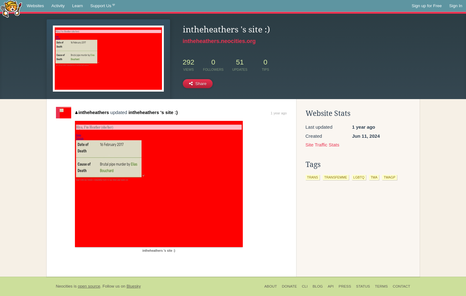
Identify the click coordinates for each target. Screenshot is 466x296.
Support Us (102, 5)
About (270, 286)
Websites (35, 5)
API (331, 286)
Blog (317, 286)
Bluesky (134, 286)
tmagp (389, 177)
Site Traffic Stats (322, 144)
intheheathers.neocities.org (219, 41)
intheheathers (92, 112)
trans (312, 177)
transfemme (335, 177)
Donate (289, 286)
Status (363, 286)
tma (374, 177)
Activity (58, 5)
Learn (77, 5)
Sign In (455, 5)
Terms (381, 286)
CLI (304, 286)
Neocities (64, 286)
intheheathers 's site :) (153, 112)
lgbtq (359, 177)
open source (89, 286)
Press (345, 286)
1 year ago (279, 113)
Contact (401, 286)
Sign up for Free (427, 5)
